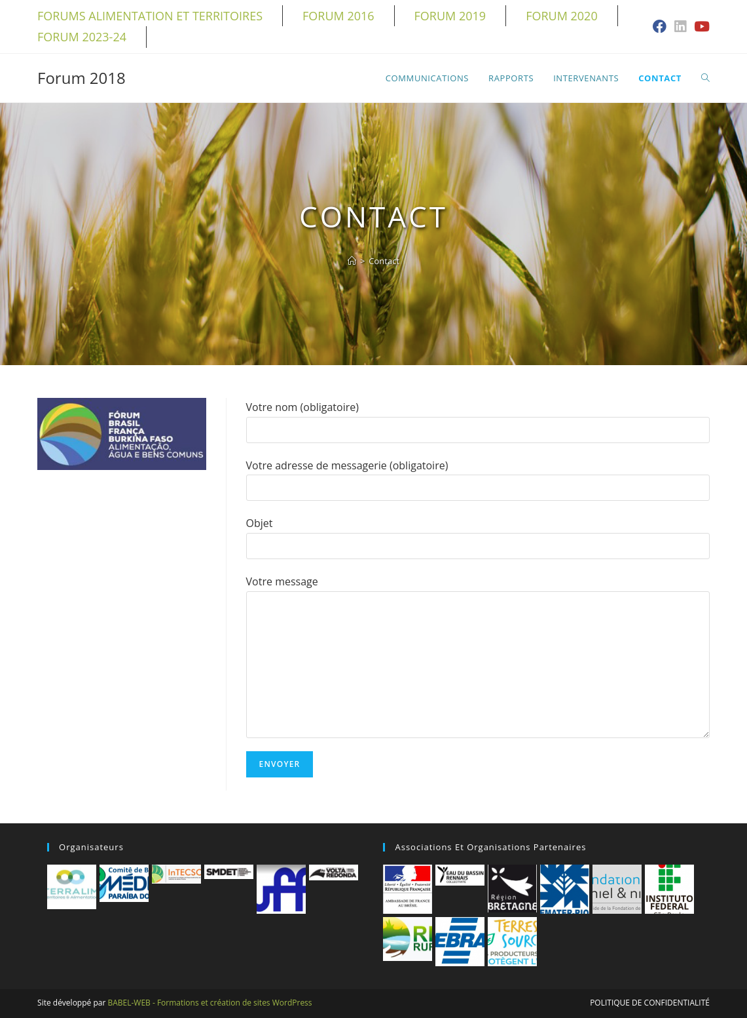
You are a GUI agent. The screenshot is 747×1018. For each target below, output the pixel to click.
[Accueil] (352, 261)
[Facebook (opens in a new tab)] (659, 27)
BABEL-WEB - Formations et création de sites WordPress (209, 1002)
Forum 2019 (450, 16)
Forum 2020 (562, 16)
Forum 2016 (338, 16)
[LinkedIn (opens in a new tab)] (680, 27)
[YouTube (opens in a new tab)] (700, 27)
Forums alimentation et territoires (150, 16)
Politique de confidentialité (650, 1002)
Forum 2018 (81, 77)
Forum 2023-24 (81, 37)
